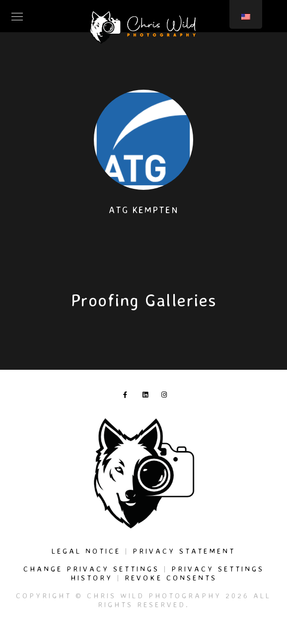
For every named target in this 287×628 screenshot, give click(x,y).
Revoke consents (171, 577)
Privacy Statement (184, 551)
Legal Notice (86, 551)
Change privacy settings (91, 568)
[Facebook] (128, 396)
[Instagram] (166, 396)
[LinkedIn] (147, 396)
